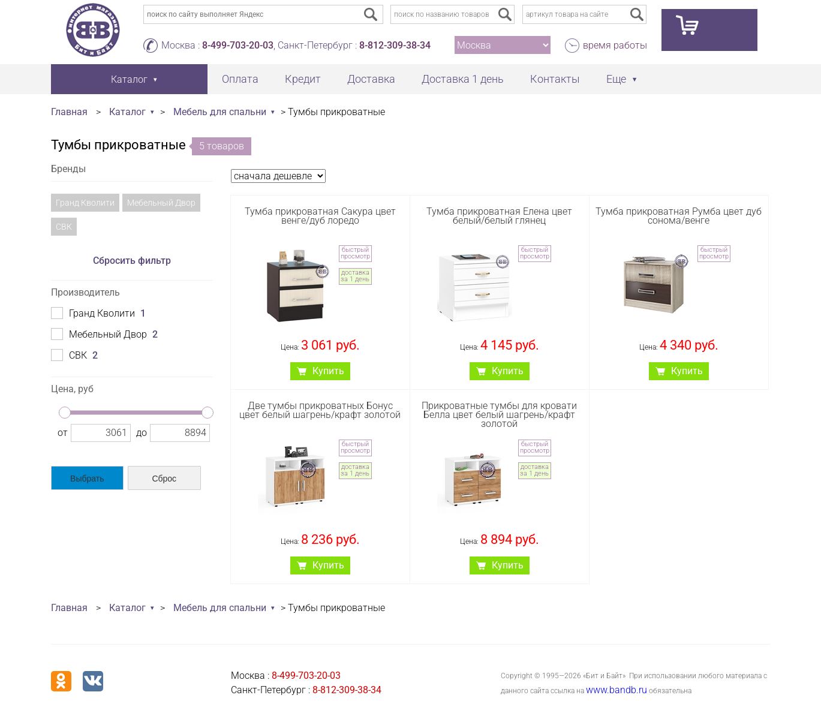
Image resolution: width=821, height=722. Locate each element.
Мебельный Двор (161, 202)
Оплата (240, 79)
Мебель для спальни (219, 112)
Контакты (555, 79)
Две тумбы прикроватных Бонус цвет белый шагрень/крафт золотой (320, 410)
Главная (69, 112)
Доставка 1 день (463, 79)
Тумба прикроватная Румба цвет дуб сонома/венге (679, 216)
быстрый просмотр (355, 253)
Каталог (127, 112)
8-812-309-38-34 (395, 45)
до (141, 432)
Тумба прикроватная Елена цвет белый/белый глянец (499, 216)
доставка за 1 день (355, 276)
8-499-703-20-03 (237, 45)
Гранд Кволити (85, 202)
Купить (328, 371)
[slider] (65, 413)
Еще (616, 79)
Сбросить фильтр (132, 260)
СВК (64, 226)
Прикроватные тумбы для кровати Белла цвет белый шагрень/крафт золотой (499, 414)
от (63, 432)
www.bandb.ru (616, 690)
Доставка (371, 79)
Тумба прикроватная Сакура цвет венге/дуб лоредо (320, 216)
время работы (615, 45)
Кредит (303, 79)
